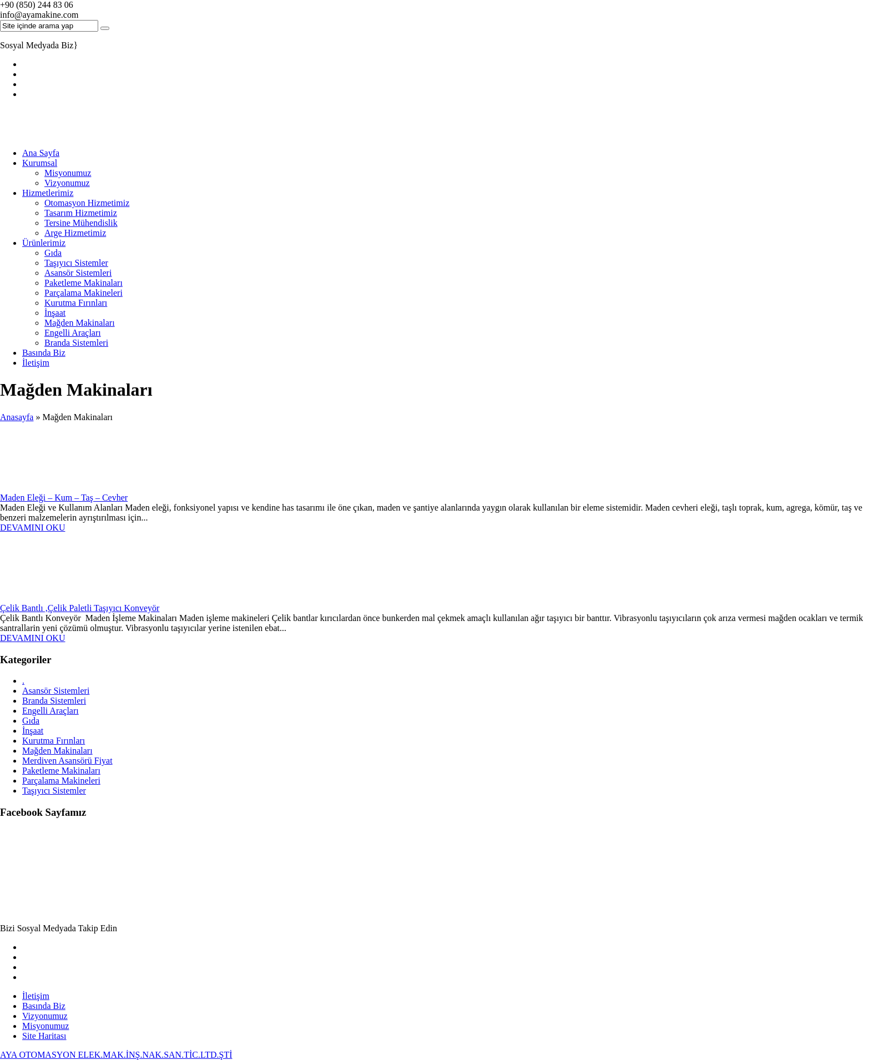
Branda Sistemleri (76, 342)
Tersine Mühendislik (81, 223)
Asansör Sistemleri (78, 272)
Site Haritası (44, 1036)
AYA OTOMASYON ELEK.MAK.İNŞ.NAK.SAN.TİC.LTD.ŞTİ (116, 1054)
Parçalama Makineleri (83, 292)
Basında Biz (43, 352)
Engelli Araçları (72, 332)
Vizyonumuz (67, 183)
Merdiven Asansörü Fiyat (67, 760)
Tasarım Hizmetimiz (80, 213)
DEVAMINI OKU (32, 527)
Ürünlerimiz (43, 243)
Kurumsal (39, 163)
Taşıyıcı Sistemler (76, 262)
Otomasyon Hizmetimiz (86, 203)
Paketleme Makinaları (83, 282)
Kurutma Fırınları (75, 302)
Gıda (53, 253)
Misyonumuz (67, 173)
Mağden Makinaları (79, 322)
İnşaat (54, 312)
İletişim (35, 362)
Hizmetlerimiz (47, 193)
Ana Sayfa (40, 153)
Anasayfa (16, 417)
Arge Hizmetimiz (75, 233)
